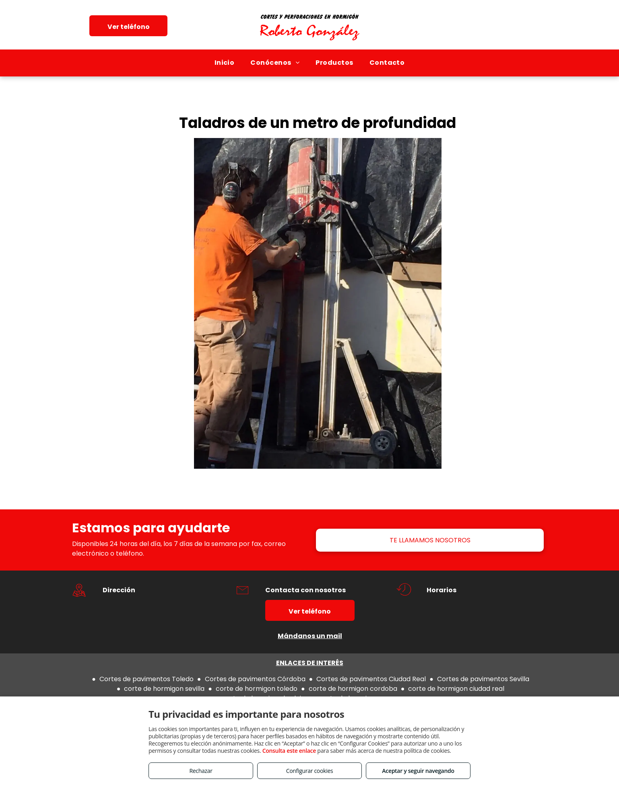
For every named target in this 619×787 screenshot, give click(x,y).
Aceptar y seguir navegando (418, 771)
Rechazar (200, 771)
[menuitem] (224, 63)
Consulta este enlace (289, 750)
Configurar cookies (309, 771)
